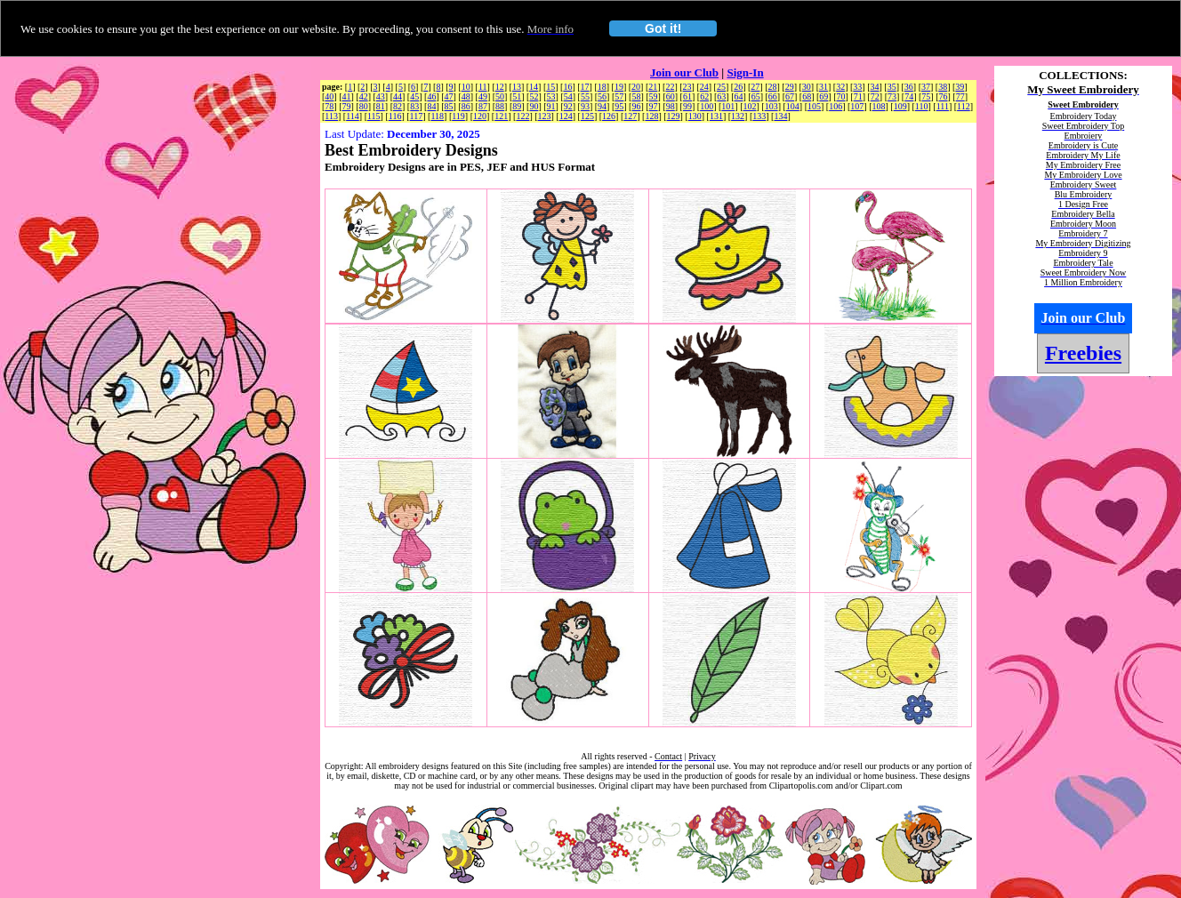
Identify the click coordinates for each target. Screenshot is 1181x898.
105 (814, 106)
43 (380, 96)
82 (397, 106)
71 (858, 96)
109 (900, 106)
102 (749, 106)
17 (585, 87)
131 (716, 116)
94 (602, 106)
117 (416, 116)
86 (466, 106)
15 (550, 87)
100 (706, 106)
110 (921, 106)
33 (857, 87)
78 (329, 106)
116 (395, 116)
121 (501, 116)
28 (771, 87)
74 (908, 96)
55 (585, 96)
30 (806, 87)
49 (482, 96)
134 (780, 116)
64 (738, 96)
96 (635, 106)
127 (630, 116)
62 (704, 96)
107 (857, 106)
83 (414, 106)
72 (875, 96)
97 (653, 106)
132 (737, 116)
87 (482, 106)
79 (346, 106)
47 (449, 96)
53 (551, 96)
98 (670, 106)
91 (551, 106)
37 (925, 87)
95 (619, 106)
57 (619, 96)
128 (651, 116)
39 (959, 87)
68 (806, 96)
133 (759, 116)
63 (721, 96)
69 (823, 96)
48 (466, 96)
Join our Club (684, 72)
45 (414, 96)
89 (516, 106)
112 (963, 106)
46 (431, 96)
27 (755, 87)
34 (875, 87)
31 (823, 87)
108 (879, 106)
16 (567, 87)
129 (673, 116)
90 (533, 106)
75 (925, 96)
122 (522, 116)
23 (687, 87)
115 (374, 116)
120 (479, 116)
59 (653, 96)
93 (585, 106)
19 (619, 87)
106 (835, 106)
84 (431, 106)
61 (687, 96)
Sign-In (745, 72)
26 (738, 87)
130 (695, 116)
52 (533, 96)
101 (728, 106)
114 (352, 116)
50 (499, 96)
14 (533, 87)
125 (587, 116)
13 (516, 87)
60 (670, 96)
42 (363, 96)
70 (841, 96)
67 (789, 96)
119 (458, 116)
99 (687, 106)
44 (397, 96)
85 (449, 106)
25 (721, 87)
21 (652, 87)
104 (792, 106)
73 (892, 96)
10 (466, 87)
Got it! (663, 28)
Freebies (1083, 353)
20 (635, 87)
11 (482, 87)
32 (840, 87)
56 (602, 96)
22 (669, 87)
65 (755, 96)
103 (771, 106)
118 (437, 116)
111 (942, 106)
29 (789, 87)
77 (960, 96)
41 (346, 96)
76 (943, 96)
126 (608, 116)
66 (772, 96)
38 (942, 87)
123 (544, 116)
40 (329, 96)
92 (568, 106)
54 (568, 96)
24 (704, 87)
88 (499, 106)
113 (331, 116)
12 (499, 87)
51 (516, 96)
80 (363, 106)
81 (380, 106)
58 (635, 96)
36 (908, 87)
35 (892, 87)
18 (602, 87)
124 (566, 116)
